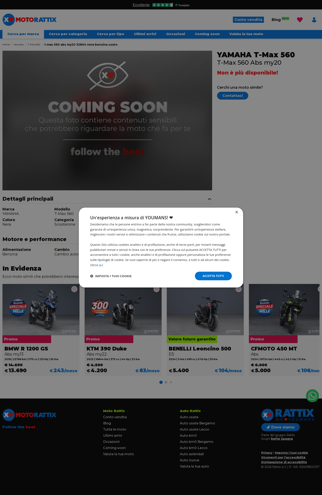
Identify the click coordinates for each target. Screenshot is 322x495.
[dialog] (161, 247)
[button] (111, 276)
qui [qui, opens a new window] (101, 265)
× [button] (236, 212)
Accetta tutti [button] (212, 276)
